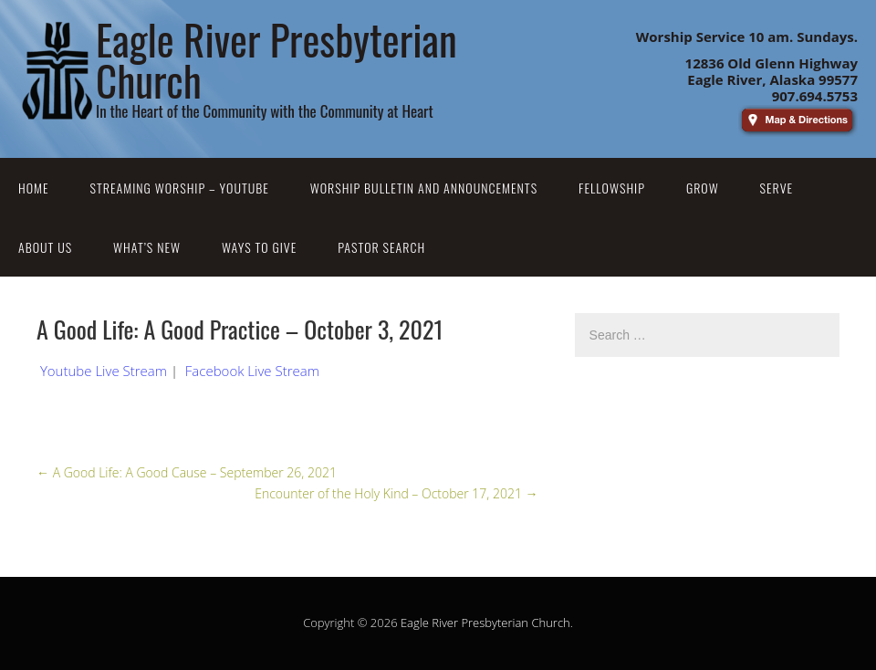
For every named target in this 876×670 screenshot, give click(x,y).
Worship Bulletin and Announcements (423, 187)
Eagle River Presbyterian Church (485, 622)
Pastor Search (381, 246)
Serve (777, 187)
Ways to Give (259, 246)
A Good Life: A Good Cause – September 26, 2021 (186, 472)
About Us (45, 246)
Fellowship (612, 187)
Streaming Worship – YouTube (179, 187)
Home (33, 187)
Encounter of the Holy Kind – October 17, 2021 (396, 493)
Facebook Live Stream (252, 370)
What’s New (147, 246)
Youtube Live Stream (103, 370)
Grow (702, 187)
